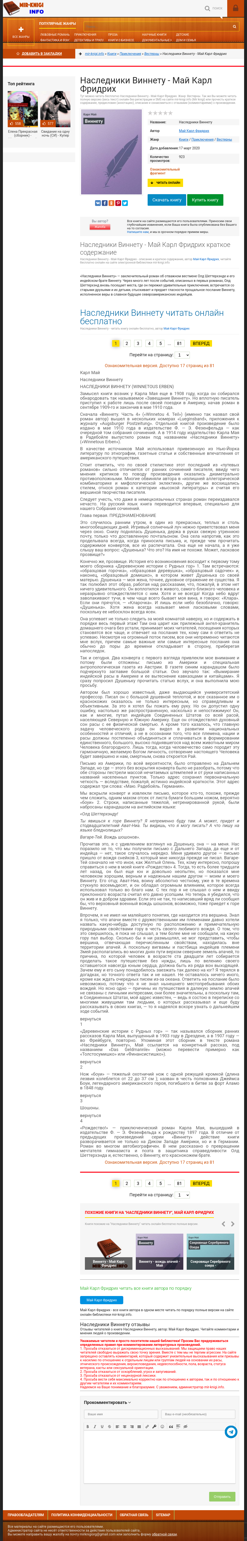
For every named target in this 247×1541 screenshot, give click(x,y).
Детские (182, 34)
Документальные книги (161, 40)
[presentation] (88, 1426)
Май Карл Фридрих (194, 131)
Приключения (85, 34)
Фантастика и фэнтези (58, 40)
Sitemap (163, 1515)
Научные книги (154, 34)
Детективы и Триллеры (92, 40)
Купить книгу (205, 199)
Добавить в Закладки (39, 54)
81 (179, 343)
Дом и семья (186, 40)
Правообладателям (26, 1515)
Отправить (222, 1497)
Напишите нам (138, 232)
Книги (183, 139)
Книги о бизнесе (121, 40)
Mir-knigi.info (39, 8)
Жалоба (100, 227)
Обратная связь (134, 1515)
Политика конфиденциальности (81, 1515)
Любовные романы (55, 34)
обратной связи (164, 1534)
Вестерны (224, 139)
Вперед (201, 343)
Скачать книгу (166, 199)
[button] (87, 1426)
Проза (112, 34)
